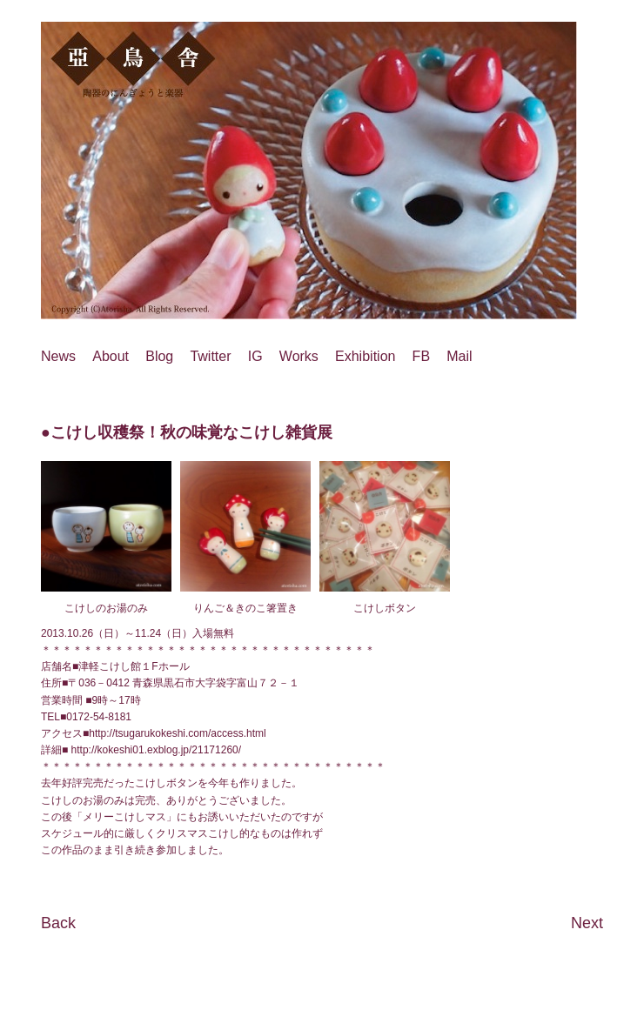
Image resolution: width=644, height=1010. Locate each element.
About (110, 356)
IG (255, 356)
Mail (459, 356)
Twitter (210, 356)
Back (58, 923)
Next (587, 923)
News (58, 356)
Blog (159, 356)
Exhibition (365, 356)
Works (299, 356)
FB (421, 356)
